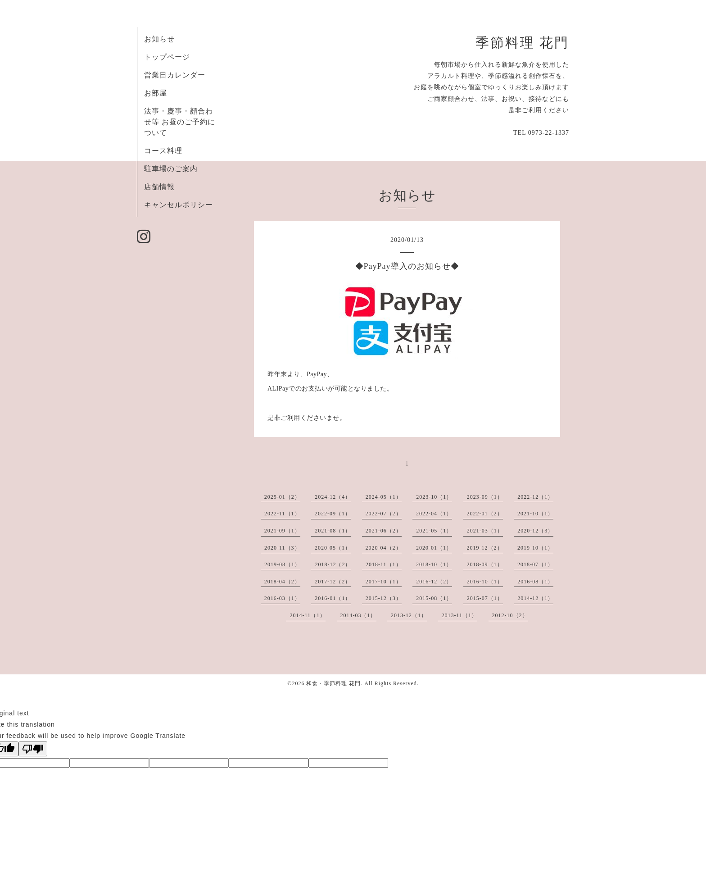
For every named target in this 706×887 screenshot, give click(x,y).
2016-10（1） (485, 581)
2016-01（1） (333, 598)
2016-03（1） (282, 598)
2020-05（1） (333, 548)
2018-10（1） (434, 564)
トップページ (167, 57)
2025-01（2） (282, 497)
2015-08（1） (434, 598)
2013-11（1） (460, 615)
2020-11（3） (282, 548)
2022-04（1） (434, 513)
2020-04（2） (384, 548)
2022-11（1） (282, 513)
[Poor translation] (32, 748)
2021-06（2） (384, 531)
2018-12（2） (333, 564)
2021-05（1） (434, 531)
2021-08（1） (333, 531)
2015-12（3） (384, 598)
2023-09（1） (485, 497)
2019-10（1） (535, 548)
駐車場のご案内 (171, 169)
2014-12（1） (535, 598)
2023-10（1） (434, 497)
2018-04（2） (282, 581)
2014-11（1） (308, 615)
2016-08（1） (535, 581)
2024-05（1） (384, 497)
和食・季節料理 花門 (333, 683)
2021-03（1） (485, 531)
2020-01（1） (434, 548)
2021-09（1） (282, 531)
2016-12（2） (434, 581)
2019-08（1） (282, 564)
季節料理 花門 (522, 43)
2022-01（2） (485, 513)
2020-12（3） (535, 531)
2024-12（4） (333, 497)
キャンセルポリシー (178, 205)
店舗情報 (159, 187)
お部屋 (155, 93)
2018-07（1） (535, 564)
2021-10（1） (535, 513)
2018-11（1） (384, 564)
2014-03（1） (358, 615)
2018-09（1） (485, 564)
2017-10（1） (384, 581)
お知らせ (159, 39)
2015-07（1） (485, 598)
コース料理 (163, 151)
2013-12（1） (409, 615)
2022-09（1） (333, 513)
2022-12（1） (535, 497)
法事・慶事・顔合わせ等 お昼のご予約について (179, 121)
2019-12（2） (485, 548)
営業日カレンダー (174, 75)
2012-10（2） (510, 615)
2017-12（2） (333, 581)
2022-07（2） (384, 513)
